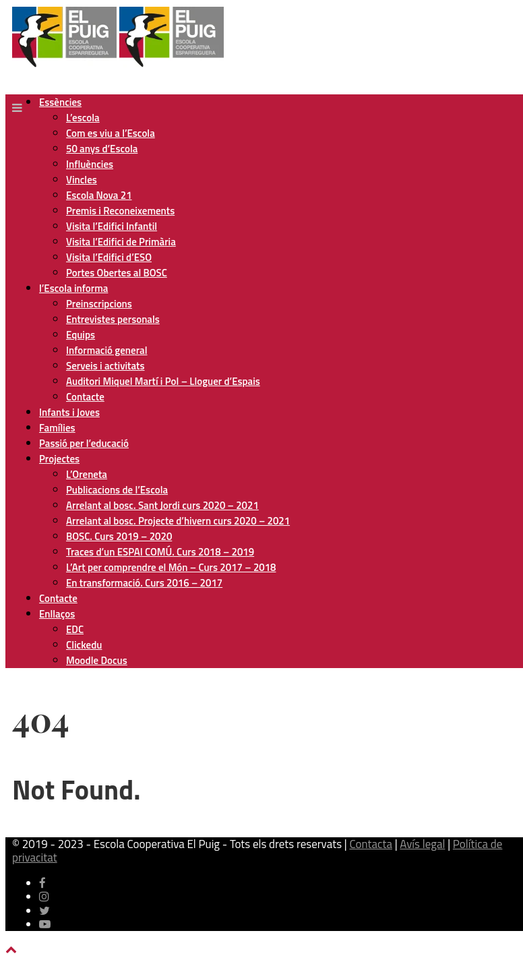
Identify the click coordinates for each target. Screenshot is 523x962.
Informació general (106, 350)
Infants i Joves (69, 412)
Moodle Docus (96, 660)
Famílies (57, 427)
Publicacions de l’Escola (117, 490)
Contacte (85, 396)
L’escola (83, 117)
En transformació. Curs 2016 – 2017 (144, 583)
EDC (75, 629)
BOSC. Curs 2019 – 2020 (119, 536)
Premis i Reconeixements (120, 210)
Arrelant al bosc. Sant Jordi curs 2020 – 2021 (162, 505)
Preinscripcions (99, 303)
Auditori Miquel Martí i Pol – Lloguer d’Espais (163, 381)
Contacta (370, 844)
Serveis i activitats (105, 365)
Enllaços (57, 614)
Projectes (59, 459)
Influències (89, 164)
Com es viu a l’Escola (110, 133)
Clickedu (84, 645)
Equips (80, 334)
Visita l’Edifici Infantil (111, 226)
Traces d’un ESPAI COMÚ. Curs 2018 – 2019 (160, 552)
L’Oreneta (86, 474)
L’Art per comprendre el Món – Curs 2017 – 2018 (171, 567)
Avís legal (422, 844)
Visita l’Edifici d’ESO (109, 257)
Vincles (81, 179)
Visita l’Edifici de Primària (121, 241)
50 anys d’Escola (101, 148)
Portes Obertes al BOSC (116, 272)
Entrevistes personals (113, 319)
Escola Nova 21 (99, 195)
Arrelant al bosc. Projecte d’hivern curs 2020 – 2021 (178, 521)
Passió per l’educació (84, 443)
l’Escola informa (73, 288)
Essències (60, 102)
